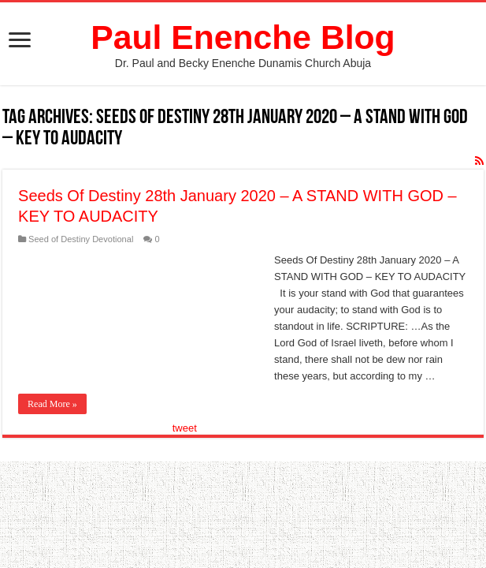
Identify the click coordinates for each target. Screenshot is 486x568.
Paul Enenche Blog (243, 37)
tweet (185, 428)
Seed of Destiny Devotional (80, 239)
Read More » (52, 403)
